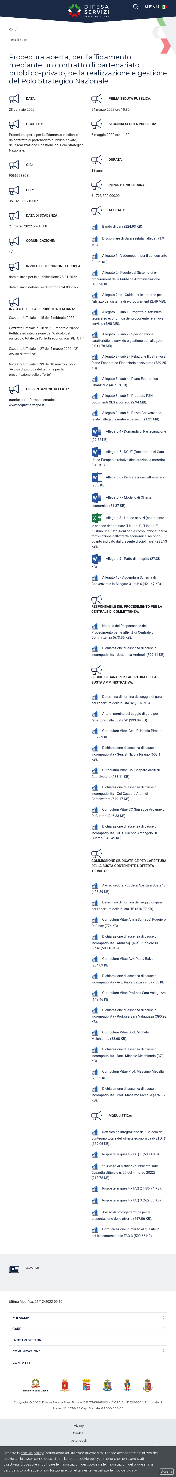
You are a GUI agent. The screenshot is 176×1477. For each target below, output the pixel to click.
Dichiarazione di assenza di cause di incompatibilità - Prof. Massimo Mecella (128, 1094)
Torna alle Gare (18, 39)
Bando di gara (116, 226)
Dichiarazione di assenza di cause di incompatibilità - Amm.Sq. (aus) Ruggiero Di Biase (124, 942)
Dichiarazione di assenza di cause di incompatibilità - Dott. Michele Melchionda (127, 1055)
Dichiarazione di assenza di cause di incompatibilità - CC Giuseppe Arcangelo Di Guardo (124, 832)
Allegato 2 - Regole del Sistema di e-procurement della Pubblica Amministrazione (125, 278)
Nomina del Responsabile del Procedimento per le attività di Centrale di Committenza (122, 632)
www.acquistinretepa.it (26, 405)
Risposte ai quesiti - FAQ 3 (126, 1200)
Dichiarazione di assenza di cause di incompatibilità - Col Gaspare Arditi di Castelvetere (124, 793)
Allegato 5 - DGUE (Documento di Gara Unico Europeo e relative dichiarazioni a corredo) (128, 458)
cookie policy (32, 1453)
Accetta (166, 1471)
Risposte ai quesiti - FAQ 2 (126, 1188)
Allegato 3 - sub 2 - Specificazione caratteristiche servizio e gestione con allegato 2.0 (126, 340)
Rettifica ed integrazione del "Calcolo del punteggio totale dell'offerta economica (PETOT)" (128, 1138)
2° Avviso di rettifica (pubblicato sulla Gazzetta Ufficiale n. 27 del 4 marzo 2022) (125, 1172)
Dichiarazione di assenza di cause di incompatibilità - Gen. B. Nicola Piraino (125, 754)
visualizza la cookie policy (115, 1470)
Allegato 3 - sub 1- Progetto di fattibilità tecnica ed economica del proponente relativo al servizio (128, 318)
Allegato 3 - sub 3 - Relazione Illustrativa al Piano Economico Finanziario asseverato (128, 362)
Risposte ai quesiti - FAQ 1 (125, 1154)
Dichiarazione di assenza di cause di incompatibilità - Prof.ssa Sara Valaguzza (129, 1016)
